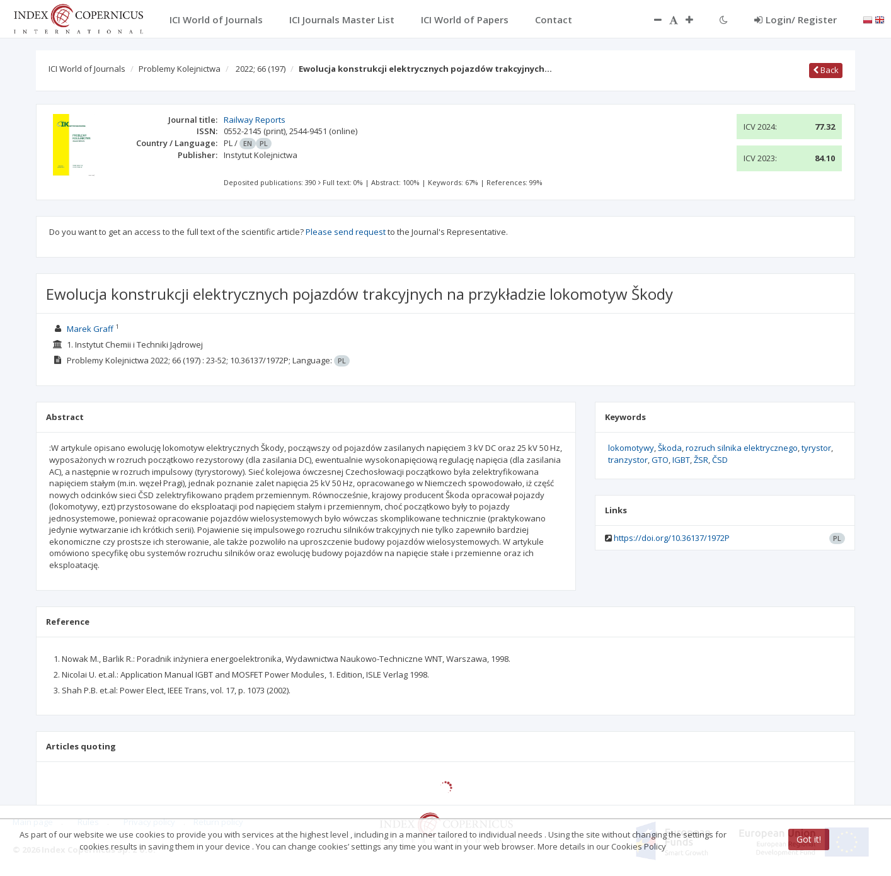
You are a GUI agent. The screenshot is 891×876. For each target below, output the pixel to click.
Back (826, 70)
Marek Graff (90, 328)
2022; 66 (260, 68)
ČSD (720, 459)
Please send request (346, 231)
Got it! (808, 839)
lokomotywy (631, 447)
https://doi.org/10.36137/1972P (672, 537)
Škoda (670, 447)
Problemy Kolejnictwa (180, 68)
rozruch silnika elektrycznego (742, 447)
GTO (660, 459)
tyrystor (816, 447)
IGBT (681, 459)
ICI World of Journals (87, 68)
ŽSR (701, 459)
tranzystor (628, 459)
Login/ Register (795, 19)
